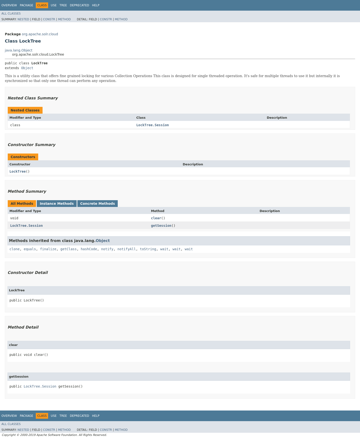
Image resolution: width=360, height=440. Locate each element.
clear (156, 218)
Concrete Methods (97, 203)
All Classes (11, 13)
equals (30, 249)
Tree (63, 5)
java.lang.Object (18, 50)
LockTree (17, 171)
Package (26, 5)
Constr (49, 19)
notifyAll (127, 249)
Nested (23, 19)
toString (148, 249)
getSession (161, 225)
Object (27, 68)
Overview (9, 5)
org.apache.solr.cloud (40, 34)
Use (54, 5)
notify (107, 249)
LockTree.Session (152, 125)
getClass (68, 249)
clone (14, 249)
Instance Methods (56, 203)
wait (164, 249)
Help (96, 5)
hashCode (89, 249)
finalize (48, 249)
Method (64, 19)
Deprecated (79, 5)
